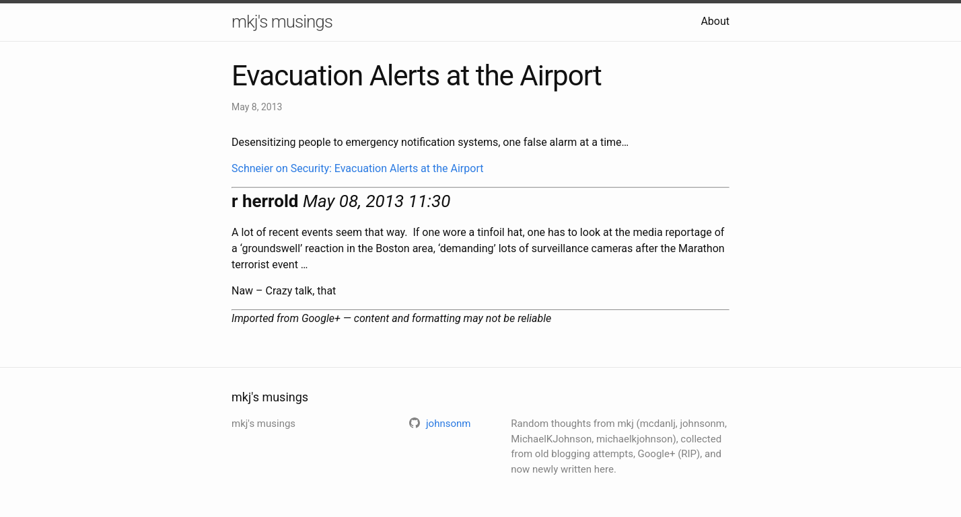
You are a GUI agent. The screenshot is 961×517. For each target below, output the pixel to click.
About (715, 21)
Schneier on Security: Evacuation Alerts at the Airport (357, 168)
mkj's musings (282, 21)
